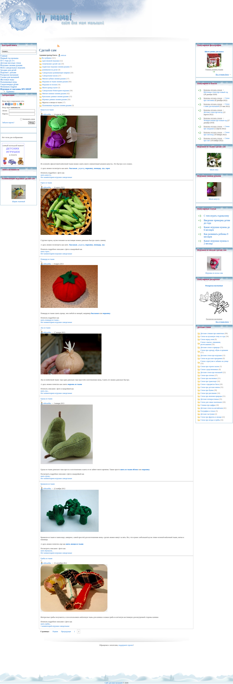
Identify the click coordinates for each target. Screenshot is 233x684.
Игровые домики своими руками (54, 99)
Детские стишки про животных (212, 333)
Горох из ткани (46, 183)
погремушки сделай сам (51, 64)
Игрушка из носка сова (214, 273)
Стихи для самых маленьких (211, 402)
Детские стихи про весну (213, 112)
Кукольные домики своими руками (55, 96)
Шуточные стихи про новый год (216, 92)
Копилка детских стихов (213, 90)
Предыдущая (66, 631)
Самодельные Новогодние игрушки (55, 91)
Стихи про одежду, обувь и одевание (214, 350)
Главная (39, 14)
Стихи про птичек (207, 375)
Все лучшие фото (222, 74)
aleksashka (47, 114)
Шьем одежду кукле (50, 88)
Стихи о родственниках (209, 369)
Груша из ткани (46, 399)
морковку (89, 168)
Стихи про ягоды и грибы (210, 420)
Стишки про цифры (207, 405)
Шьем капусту (214, 199)
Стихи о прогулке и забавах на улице (214, 361)
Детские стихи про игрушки (211, 355)
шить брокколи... (47, 551)
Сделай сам (70, 14)
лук (103, 168)
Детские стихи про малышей (211, 372)
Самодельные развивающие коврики (56, 73)
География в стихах (207, 411)
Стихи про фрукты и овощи (210, 417)
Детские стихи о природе (209, 347)
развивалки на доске (50, 70)
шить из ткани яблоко (129, 469)
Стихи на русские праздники (211, 358)
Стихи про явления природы (211, 396)
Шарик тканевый (18, 201)
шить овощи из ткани (74, 544)
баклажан (73, 168)
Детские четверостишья (209, 399)
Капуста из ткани (47, 110)
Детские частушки (207, 414)
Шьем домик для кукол (214, 52)
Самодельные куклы (50, 76)
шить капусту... (46, 175)
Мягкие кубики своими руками (54, 79)
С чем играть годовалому (216, 215)
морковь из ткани (75, 384)
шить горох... (46, 251)
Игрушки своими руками (54, 14)
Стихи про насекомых (208, 378)
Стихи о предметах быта (209, 384)
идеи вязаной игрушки (50, 61)
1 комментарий (46, 626)
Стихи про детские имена (210, 387)
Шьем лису (214, 170)
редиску (81, 168)
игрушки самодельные (63, 177)
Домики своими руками (214, 69)
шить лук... (45, 391)
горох (108, 168)
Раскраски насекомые (214, 319)
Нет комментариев (48, 177)
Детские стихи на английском (211, 408)
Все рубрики (46, 58)
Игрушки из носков (49, 85)
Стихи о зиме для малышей (216, 105)
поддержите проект (125, 645)
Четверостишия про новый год (215, 120)
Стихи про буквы (207, 390)
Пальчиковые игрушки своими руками (56, 105)
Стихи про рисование (208, 393)
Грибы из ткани (46, 558)
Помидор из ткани (47, 259)
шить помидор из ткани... (50, 320)
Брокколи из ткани (48, 484)
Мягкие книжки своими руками (54, 94)
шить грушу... (46, 476)
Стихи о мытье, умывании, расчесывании (210, 343)
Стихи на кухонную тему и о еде (212, 336)
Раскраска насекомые (214, 286)
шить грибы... (46, 624)
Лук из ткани (45, 328)
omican (63, 55)
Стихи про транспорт (208, 381)
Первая (55, 631)
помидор (97, 168)
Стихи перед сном (207, 339)
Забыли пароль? (8, 123)
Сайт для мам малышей (113, 683)
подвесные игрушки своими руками (55, 67)
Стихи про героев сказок (209, 366)
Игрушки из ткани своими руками (55, 82)
